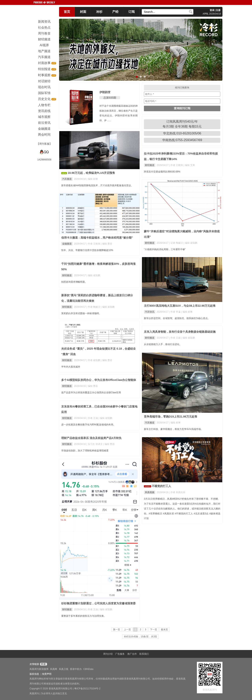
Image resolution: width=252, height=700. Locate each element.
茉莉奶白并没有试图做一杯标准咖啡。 (81, 313)
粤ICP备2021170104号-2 (87, 688)
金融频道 (67, 243)
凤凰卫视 (63, 669)
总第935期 (109, 97)
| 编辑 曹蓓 (106, 243)
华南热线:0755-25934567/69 (182, 140)
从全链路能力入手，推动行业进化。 (163, 344)
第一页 (116, 629)
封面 (83, 11)
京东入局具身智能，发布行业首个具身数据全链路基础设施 (180, 331)
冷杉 (99, 11)
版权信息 (34, 674)
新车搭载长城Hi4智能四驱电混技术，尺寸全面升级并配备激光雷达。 (97, 185)
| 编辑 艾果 (189, 165)
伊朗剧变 (104, 92)
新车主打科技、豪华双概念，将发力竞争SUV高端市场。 (173, 429)
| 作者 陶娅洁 (93, 307)
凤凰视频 (149, 492)
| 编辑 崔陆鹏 (190, 243)
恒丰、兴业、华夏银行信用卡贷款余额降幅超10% (87, 250)
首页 (67, 11)
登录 (212, 10)
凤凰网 (53, 669)
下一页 (153, 629)
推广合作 (132, 654)
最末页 (164, 629)
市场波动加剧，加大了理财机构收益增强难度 (84, 450)
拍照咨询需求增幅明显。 (74, 282)
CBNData (88, 669)
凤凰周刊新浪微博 (39, 669)
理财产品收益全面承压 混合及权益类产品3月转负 (91, 438)
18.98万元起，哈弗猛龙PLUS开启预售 (91, 172)
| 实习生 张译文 (94, 444)
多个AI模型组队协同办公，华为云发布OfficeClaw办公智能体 (98, 379)
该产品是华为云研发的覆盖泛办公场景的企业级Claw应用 (91, 392)
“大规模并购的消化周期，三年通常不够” (165, 249)
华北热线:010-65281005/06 (182, 133)
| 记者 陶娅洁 (176, 243)
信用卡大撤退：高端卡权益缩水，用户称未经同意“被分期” (97, 237)
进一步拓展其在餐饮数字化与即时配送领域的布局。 (88, 424)
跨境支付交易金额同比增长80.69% (162, 171)
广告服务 (120, 654)
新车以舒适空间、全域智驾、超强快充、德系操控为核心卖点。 (177, 318)
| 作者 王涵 (175, 337)
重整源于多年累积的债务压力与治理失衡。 (83, 616)
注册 (218, 10)
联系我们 (144, 654)
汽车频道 (67, 179)
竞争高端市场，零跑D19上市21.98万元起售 (170, 416)
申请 (43, 664)
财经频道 (149, 165)
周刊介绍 (108, 654)
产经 (115, 11)
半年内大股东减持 (70, 366)
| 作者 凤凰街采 (177, 492)
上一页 (127, 629)
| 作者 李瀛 (175, 311)
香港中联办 (76, 669)
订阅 (131, 11)
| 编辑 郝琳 (92, 179)
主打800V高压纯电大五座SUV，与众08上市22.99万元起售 (180, 305)
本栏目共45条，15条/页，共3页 (140, 636)
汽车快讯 (149, 311)
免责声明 (46, 674)
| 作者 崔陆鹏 (93, 360)
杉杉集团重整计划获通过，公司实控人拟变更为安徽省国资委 (98, 603)
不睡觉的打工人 (161, 486)
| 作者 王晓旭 (176, 165)
